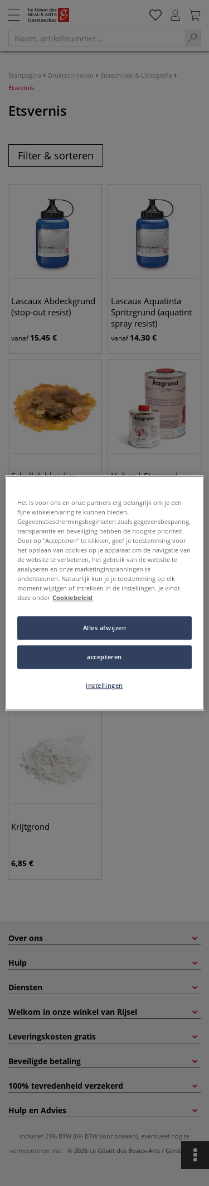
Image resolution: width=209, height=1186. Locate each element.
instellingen (104, 685)
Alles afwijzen (105, 627)
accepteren (104, 657)
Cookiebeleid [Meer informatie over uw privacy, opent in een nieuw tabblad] (72, 597)
